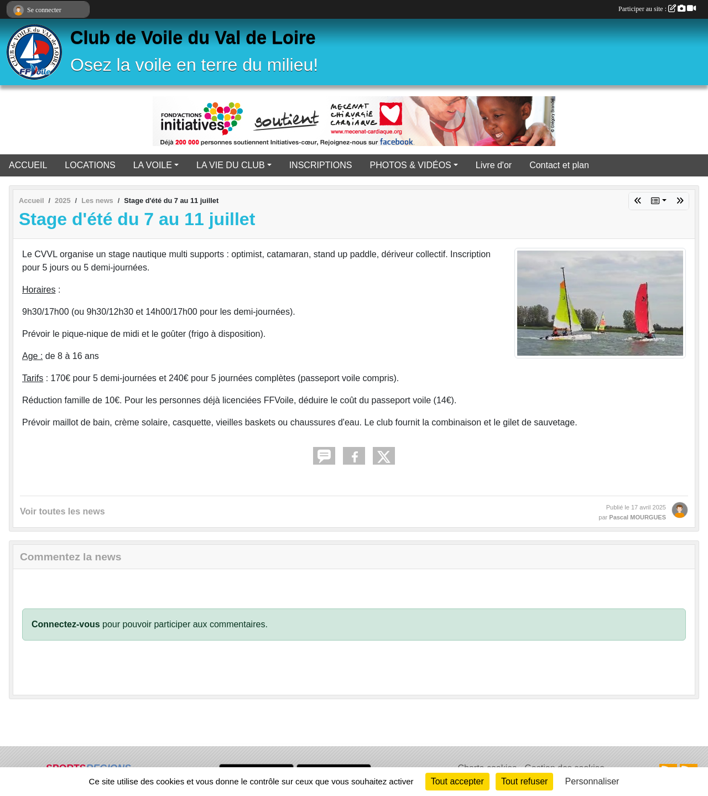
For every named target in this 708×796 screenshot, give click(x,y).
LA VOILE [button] (152, 165)
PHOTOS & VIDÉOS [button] (410, 165)
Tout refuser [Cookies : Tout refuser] (524, 781)
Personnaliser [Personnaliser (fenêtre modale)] (592, 781)
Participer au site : (657, 9)
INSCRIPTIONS (320, 165)
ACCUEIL (28, 165)
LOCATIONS (90, 165)
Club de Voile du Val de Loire (193, 38)
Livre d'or (494, 165)
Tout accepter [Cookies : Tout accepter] (457, 781)
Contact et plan (559, 165)
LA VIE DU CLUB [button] (230, 165)
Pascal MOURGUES (637, 517)
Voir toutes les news (62, 511)
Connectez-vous (66, 624)
